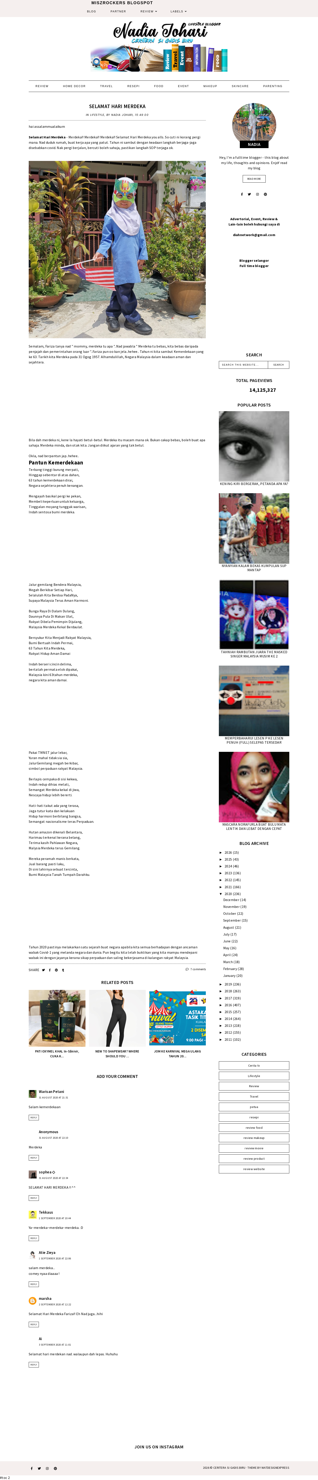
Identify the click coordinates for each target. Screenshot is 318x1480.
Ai (40, 1338)
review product (254, 1159)
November (231, 906)
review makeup (254, 1138)
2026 (229, 852)
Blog (91, 11)
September (232, 920)
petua (254, 1107)
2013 (229, 1025)
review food (254, 1128)
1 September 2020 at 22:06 (55, 1258)
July (227, 934)
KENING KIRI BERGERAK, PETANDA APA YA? (254, 483)
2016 (229, 1005)
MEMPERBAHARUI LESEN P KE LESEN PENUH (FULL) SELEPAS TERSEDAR (254, 740)
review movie (254, 1148)
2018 (229, 991)
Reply (33, 1117)
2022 (229, 880)
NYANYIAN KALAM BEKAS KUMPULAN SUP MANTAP (254, 567)
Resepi (133, 86)
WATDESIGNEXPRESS (275, 1468)
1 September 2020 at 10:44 (55, 1218)
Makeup (210, 86)
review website (254, 1169)
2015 (229, 1012)
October (230, 913)
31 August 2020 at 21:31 (53, 1097)
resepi (254, 1117)
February (230, 968)
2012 (229, 1032)
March (228, 962)
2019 (229, 984)
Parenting (272, 86)
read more (254, 178)
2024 (229, 866)
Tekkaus (46, 1212)
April (227, 955)
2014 (229, 1018)
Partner (118, 11)
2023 (229, 873)
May (226, 948)
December (231, 900)
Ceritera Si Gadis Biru (229, 1468)
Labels (177, 11)
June (227, 941)
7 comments (196, 969)
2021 (229, 887)
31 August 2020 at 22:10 (53, 1137)
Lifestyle (97, 115)
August (229, 927)
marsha (45, 1298)
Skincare (240, 86)
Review (146, 11)
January (229, 975)
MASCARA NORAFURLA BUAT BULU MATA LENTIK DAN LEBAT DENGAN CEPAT (254, 826)
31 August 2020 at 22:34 (53, 1178)
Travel (106, 86)
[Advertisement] (117, 406)
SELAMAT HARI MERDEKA (117, 106)
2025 (229, 859)
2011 (229, 1039)
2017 (229, 998)
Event (183, 86)
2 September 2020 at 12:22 (55, 1304)
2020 (229, 894)
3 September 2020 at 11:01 (55, 1344)
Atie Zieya (47, 1252)
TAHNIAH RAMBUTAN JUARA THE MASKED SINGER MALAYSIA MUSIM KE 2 (254, 654)
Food (159, 86)
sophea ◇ (47, 1172)
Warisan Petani (51, 1091)
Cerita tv (254, 1066)
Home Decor (74, 86)
